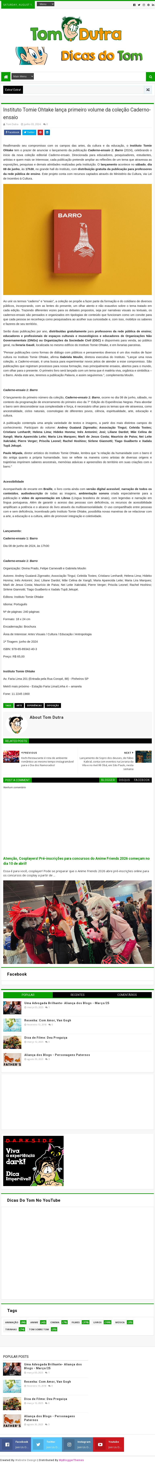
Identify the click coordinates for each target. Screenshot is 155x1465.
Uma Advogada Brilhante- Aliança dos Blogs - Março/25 (67, 1003)
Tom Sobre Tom (39, 1329)
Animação (11, 1322)
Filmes (76, 1322)
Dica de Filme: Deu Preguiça (45, 1037)
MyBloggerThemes (71, 1460)
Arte (19, 705)
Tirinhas (11, 1329)
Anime (34, 1322)
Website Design (26, 1460)
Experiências (34, 705)
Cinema (54, 1322)
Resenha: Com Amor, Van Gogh (47, 1020)
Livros (97, 1322)
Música (120, 1322)
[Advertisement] (33, 1101)
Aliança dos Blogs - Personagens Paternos (57, 1055)
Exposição (53, 705)
